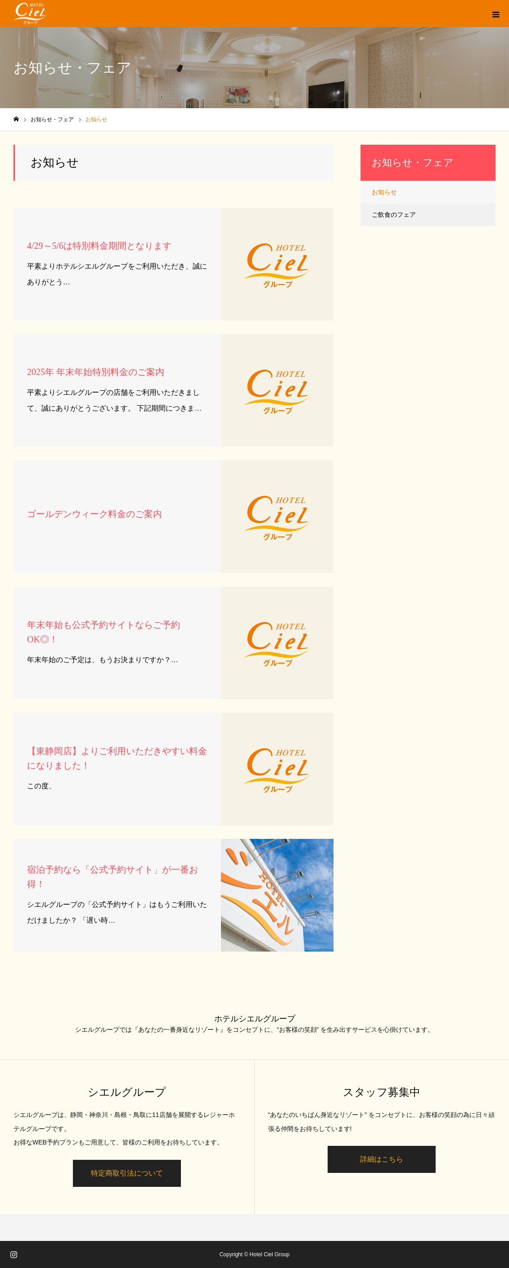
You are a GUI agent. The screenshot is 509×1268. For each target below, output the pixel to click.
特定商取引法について (127, 1173)
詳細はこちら (381, 1159)
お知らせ (384, 192)
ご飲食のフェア (394, 214)
